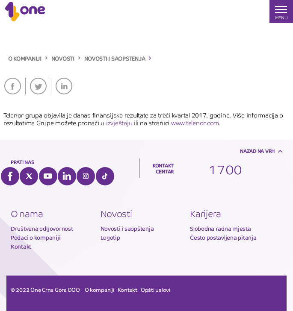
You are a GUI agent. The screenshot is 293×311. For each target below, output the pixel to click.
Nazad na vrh (257, 151)
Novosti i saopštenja (127, 228)
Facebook (12, 86)
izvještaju (119, 123)
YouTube (48, 176)
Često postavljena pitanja (223, 237)
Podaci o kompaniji (35, 237)
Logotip (110, 237)
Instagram (86, 176)
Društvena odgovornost (42, 228)
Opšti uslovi (155, 290)
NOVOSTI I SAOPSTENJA (114, 59)
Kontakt (21, 246)
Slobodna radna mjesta (220, 228)
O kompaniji (99, 290)
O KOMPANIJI (24, 59)
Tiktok (105, 176)
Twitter (38, 86)
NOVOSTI (62, 59)
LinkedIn (64, 86)
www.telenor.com (195, 123)
